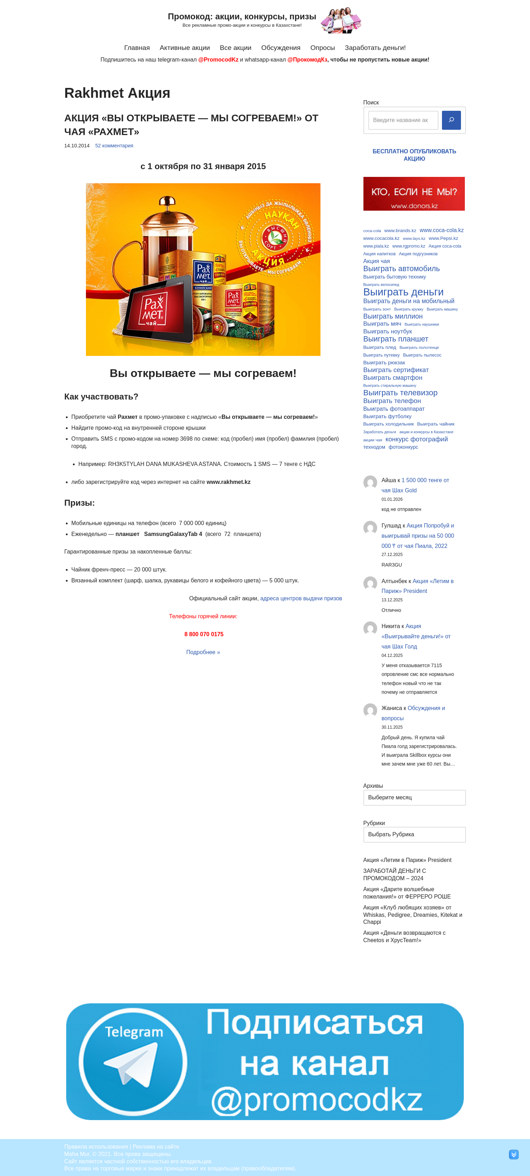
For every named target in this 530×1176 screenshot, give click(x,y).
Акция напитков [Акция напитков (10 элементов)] (379, 253)
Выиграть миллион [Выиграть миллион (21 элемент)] (393, 315)
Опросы (323, 47)
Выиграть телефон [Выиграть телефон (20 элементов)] (392, 400)
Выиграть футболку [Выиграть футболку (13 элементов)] (387, 415)
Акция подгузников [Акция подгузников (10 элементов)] (418, 253)
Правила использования (96, 1146)
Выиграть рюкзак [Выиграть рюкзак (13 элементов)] (384, 362)
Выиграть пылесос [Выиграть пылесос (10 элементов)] (422, 354)
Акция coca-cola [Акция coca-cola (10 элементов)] (445, 245)
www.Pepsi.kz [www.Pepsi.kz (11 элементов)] (444, 238)
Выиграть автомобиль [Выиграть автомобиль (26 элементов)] (401, 269)
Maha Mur (76, 1153)
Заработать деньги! (375, 47)
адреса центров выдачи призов (301, 598)
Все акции (235, 47)
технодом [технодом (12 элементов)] (374, 446)
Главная (137, 47)
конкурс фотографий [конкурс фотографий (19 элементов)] (417, 438)
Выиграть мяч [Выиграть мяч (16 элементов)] (382, 323)
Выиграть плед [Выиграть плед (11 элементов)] (379, 347)
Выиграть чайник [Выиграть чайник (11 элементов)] (436, 423)
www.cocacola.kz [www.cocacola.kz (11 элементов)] (381, 238)
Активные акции (185, 47)
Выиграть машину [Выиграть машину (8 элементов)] (442, 309)
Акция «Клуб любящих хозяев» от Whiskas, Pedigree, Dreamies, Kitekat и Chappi (413, 914)
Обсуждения (281, 47)
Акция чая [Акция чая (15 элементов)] (376, 261)
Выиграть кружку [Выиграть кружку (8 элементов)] (408, 309)
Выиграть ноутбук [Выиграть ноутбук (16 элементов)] (387, 331)
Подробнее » (203, 652)
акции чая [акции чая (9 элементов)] (372, 438)
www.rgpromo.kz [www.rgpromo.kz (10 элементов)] (408, 245)
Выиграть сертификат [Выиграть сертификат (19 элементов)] (396, 369)
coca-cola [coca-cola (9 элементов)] (372, 230)
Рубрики (374, 822)
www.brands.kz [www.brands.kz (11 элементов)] (400, 230)
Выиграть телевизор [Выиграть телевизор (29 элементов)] (400, 392)
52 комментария (114, 145)
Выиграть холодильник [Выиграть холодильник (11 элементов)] (388, 423)
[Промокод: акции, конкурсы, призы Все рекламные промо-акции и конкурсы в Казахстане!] (265, 20)
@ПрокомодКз (307, 60)
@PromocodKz (218, 60)
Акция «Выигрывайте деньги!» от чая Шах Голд (416, 636)
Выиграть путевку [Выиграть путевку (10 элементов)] (381, 354)
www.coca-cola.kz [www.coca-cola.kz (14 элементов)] (442, 230)
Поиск (371, 103)
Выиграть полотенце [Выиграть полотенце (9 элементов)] (419, 347)
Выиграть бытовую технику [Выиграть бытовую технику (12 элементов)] (394, 276)
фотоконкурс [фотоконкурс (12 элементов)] (403, 446)
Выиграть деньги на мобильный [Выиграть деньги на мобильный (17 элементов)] (409, 300)
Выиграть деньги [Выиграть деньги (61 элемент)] (403, 291)
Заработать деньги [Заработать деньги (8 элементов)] (379, 431)
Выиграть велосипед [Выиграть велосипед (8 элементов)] (381, 284)
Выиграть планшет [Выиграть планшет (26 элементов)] (396, 339)
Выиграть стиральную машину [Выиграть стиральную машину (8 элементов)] (390, 385)
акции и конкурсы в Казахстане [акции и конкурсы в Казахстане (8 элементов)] (426, 431)
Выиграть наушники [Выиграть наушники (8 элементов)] (422, 324)
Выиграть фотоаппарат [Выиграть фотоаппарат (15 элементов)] (394, 408)
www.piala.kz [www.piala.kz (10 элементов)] (376, 245)
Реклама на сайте (156, 1146)
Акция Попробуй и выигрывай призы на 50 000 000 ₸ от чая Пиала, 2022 (418, 535)
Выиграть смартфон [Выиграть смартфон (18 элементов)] (393, 377)
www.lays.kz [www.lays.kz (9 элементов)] (414, 238)
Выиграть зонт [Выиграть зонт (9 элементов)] (377, 308)
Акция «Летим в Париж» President (407, 860)
